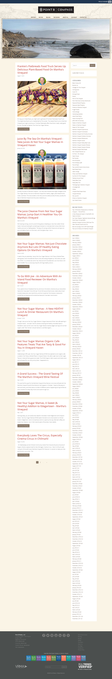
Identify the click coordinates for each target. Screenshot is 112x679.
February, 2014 (76, 559)
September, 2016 (77, 490)
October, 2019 (76, 408)
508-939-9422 (27, 645)
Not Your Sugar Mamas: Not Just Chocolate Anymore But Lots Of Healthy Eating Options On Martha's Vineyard (42, 247)
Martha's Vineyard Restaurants (80, 138)
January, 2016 (76, 508)
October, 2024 (76, 278)
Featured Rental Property (78, 103)
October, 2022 (76, 329)
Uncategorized (76, 187)
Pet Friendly (75, 158)
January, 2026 (76, 245)
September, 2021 (77, 357)
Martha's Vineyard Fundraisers (80, 132)
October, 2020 (76, 382)
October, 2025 (76, 251)
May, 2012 (75, 605)
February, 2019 (76, 426)
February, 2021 (76, 373)
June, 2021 (75, 364)
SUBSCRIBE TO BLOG (78, 73)
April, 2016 (75, 501)
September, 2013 (77, 570)
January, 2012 (76, 614)
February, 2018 (76, 452)
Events (74, 96)
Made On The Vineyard (78, 127)
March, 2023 (76, 320)
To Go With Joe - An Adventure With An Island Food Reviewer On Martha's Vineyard (39, 279)
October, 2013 (77, 568)
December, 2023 (77, 300)
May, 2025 (75, 262)
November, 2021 (77, 353)
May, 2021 (75, 366)
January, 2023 (76, 324)
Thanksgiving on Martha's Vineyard (81, 185)
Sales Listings (75, 171)
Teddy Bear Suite (76, 180)
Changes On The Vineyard (78, 87)
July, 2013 (75, 574)
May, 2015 (75, 526)
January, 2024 (76, 298)
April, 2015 (75, 528)
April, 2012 (75, 607)
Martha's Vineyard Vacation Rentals (81, 145)
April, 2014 (76, 554)
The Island (57, 17)
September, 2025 (77, 253)
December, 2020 (77, 377)
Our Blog (74, 17)
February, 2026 (76, 242)
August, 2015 (76, 519)
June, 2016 (76, 497)
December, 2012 (77, 590)
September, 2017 (77, 464)
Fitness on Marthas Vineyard (79, 107)
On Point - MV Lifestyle (78, 154)
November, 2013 (77, 565)
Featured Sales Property (78, 105)
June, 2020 (75, 391)
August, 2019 (76, 413)
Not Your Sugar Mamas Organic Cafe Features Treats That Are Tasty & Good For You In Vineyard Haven (41, 344)
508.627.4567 (22, 641)
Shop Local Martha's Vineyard (79, 174)
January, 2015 (76, 534)
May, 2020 (75, 393)
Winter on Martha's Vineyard (79, 198)
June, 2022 (75, 337)
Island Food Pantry (77, 116)
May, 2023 (75, 315)
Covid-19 (74, 92)
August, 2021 (76, 360)
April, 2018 (76, 448)
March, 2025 (76, 267)
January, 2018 (76, 455)
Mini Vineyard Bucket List (78, 151)
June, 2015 (75, 523)
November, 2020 (77, 379)
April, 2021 (75, 368)
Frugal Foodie (75, 109)
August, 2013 (76, 572)
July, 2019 (75, 415)
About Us (65, 17)
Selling (48, 17)
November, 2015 (77, 512)
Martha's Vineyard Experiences (80, 129)
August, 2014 (76, 545)
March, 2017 (76, 477)
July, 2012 (75, 601)
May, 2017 (75, 472)
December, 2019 (77, 404)
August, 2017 (76, 466)
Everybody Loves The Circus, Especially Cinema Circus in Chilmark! (39, 437)
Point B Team (75, 165)
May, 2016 (75, 499)
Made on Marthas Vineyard (79, 125)
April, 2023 (75, 318)
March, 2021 (76, 371)
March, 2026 (76, 240)
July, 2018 (75, 441)
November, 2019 (77, 406)
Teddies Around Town (77, 178)
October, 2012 (77, 594)
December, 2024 (77, 273)
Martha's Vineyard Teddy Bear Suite (81, 143)
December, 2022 (77, 326)
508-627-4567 (24, 643)
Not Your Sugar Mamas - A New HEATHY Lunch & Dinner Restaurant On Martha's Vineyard (40, 312)
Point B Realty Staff (77, 162)
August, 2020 (76, 386)
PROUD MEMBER (105, 1)
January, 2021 (76, 375)
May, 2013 (75, 579)
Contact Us (83, 17)
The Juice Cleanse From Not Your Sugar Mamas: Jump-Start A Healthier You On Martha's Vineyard (39, 214)
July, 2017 (75, 468)
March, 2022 (76, 344)
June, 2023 (75, 313)
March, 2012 (76, 610)
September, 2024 (77, 280)
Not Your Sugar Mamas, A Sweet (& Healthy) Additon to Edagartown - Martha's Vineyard (41, 406)
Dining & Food (76, 94)
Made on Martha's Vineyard (79, 123)
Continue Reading (23, 129)
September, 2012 (77, 596)
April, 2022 (75, 342)
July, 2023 (75, 311)
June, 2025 (75, 260)
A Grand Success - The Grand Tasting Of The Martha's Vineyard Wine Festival (40, 375)
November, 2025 (77, 249)
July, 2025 (75, 258)
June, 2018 (76, 444)
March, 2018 (76, 450)
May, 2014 (75, 552)
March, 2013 (76, 583)
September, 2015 (77, 517)
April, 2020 (75, 395)
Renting (33, 17)
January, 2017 (76, 481)
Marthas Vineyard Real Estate (79, 149)
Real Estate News (76, 169)
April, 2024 (75, 291)
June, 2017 (75, 470)
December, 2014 (77, 537)
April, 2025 (75, 264)
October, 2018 (76, 435)
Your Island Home (76, 200)
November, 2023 (77, 302)
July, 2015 (75, 521)
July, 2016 (75, 495)
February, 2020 (76, 399)
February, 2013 (76, 585)
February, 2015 (76, 532)
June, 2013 (75, 576)
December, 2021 (77, 351)
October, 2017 (77, 461)
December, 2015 (77, 510)
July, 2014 (75, 548)
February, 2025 (76, 269)
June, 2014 (75, 550)
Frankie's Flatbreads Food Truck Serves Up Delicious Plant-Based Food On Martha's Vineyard (41, 69)
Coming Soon (75, 89)
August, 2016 (76, 492)
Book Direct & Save (82, 634)
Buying (41, 17)
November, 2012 (77, 592)
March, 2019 (76, 424)
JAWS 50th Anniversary (78, 120)
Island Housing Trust (77, 118)
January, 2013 (76, 587)
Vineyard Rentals (76, 193)
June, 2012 (76, 603)
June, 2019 (75, 417)
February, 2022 (76, 346)
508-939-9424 (21, 647)
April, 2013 (76, 581)
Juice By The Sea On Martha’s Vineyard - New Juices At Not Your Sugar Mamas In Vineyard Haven (40, 142)
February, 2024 (76, 295)
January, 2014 (76, 561)
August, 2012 (76, 599)
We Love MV (75, 196)
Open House (75, 156)
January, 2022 (76, 349)
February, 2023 (76, 322)
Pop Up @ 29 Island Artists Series (80, 167)
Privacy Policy (81, 649)
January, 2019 (76, 428)
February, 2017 (77, 479)
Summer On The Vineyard (78, 176)
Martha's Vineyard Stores (78, 140)
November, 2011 (77, 618)
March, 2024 (76, 293)
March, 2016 (76, 503)
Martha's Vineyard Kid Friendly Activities (82, 134)
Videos (74, 189)
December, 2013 (77, 563)
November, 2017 (77, 459)
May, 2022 (75, 340)
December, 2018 (77, 430)
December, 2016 (77, 483)
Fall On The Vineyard (77, 98)
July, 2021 (75, 362)
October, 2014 (77, 541)
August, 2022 (76, 333)
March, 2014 (76, 556)
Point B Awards (76, 160)
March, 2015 (76, 530)
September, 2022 (77, 331)
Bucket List (75, 85)
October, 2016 (76, 488)
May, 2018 (75, 446)
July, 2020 (75, 388)
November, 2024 (77, 276)
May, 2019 (75, 419)
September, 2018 (77, 437)
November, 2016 (77, 486)
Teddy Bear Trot (76, 182)
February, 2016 (76, 506)
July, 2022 (75, 335)
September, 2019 (77, 410)
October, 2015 (77, 514)
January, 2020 (76, 402)
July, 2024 (75, 284)
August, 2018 (76, 439)
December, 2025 (77, 247)
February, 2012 (76, 612)
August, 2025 (76, 256)
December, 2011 (77, 616)
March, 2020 (76, 397)
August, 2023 (76, 309)
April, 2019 (76, 422)
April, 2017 (76, 475)
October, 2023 (76, 304)
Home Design (75, 112)
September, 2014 (77, 543)
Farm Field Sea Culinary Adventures (81, 101)
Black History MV (76, 83)
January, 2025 (76, 271)
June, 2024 (75, 287)
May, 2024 (75, 289)
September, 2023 (77, 306)
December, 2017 (77, 457)
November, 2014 (77, 539)
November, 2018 (77, 433)
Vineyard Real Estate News (79, 191)
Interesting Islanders (77, 114)
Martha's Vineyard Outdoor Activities (81, 136)
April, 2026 (75, 238)
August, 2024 (76, 282)
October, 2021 (76, 355)
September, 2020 (77, 384)
